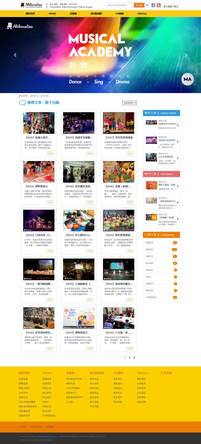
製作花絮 (149, 290)
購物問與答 (24, 415)
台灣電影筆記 (151, 297)
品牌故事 (23, 379)
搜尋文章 (34, 96)
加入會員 (167, 6)
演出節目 (94, 383)
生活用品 (141, 393)
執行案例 (149, 263)
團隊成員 (23, 383)
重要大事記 (24, 388)
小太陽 (69, 402)
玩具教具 (141, 383)
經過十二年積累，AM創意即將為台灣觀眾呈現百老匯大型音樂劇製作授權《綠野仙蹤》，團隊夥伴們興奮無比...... (167, 162)
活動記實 (149, 284)
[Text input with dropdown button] (120, 5)
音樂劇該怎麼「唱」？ (167, 189)
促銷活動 (141, 402)
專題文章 (149, 256)
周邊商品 (94, 393)
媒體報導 (149, 243)
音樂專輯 (141, 388)
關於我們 (30, 13)
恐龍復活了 (71, 393)
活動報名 (117, 388)
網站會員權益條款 (28, 406)
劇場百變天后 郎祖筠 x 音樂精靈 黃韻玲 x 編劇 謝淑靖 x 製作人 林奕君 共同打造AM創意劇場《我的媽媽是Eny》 (167, 206)
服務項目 (23, 397)
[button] (15, 55)
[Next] (134, 357)
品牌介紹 (94, 388)
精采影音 (94, 397)
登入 (176, 6)
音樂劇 (73, 13)
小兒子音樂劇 (73, 388)
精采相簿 (94, 402)
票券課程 (141, 379)
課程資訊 (117, 383)
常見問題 (94, 406)
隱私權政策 (24, 411)
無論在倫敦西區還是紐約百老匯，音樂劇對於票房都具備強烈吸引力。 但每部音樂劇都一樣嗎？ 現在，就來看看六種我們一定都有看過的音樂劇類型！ (167, 223)
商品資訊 (149, 270)
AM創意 (23, 96)
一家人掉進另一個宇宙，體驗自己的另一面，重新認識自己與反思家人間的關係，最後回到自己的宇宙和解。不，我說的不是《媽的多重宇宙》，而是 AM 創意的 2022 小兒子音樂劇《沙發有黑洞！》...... (167, 145)
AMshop (142, 13)
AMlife (148, 277)
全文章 (139, 5)
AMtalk (52, 13)
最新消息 (149, 249)
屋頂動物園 (96, 13)
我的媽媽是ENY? (74, 397)
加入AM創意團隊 (27, 402)
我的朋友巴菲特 (74, 379)
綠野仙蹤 (70, 383)
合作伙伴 (23, 393)
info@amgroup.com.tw (48, 436)
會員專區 (49, 427)
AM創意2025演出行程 (167, 128)
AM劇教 (120, 13)
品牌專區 (141, 397)
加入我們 (22, 427)
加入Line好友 (36, 427)
